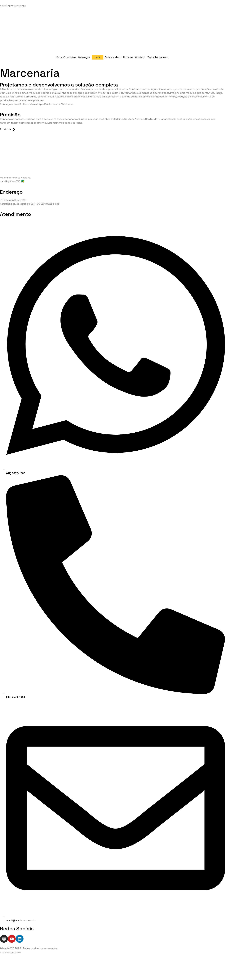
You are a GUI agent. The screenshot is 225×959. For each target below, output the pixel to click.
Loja (97, 57)
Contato (140, 57)
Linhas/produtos (66, 57)
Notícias (128, 57)
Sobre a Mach (113, 57)
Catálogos (84, 57)
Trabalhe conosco (158, 57)
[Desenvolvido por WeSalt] (21, 952)
